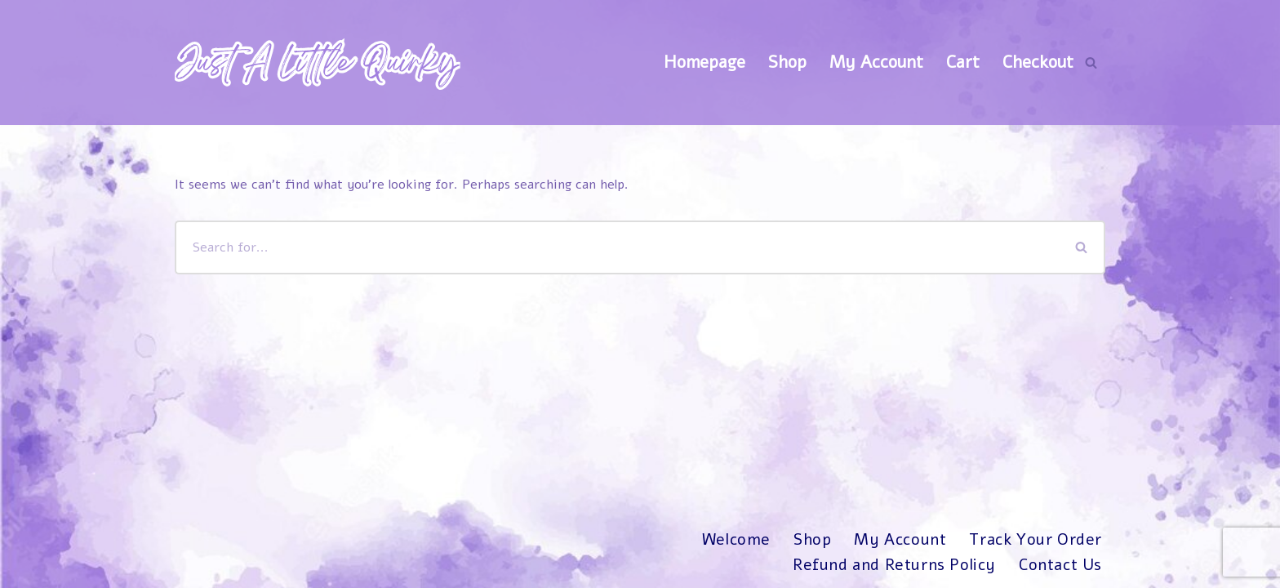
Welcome (736, 539)
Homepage (704, 62)
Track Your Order (1035, 539)
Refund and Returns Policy (894, 565)
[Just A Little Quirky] (317, 62)
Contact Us (1060, 565)
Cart (963, 62)
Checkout (1037, 62)
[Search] (1091, 62)
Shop (787, 62)
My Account (876, 62)
